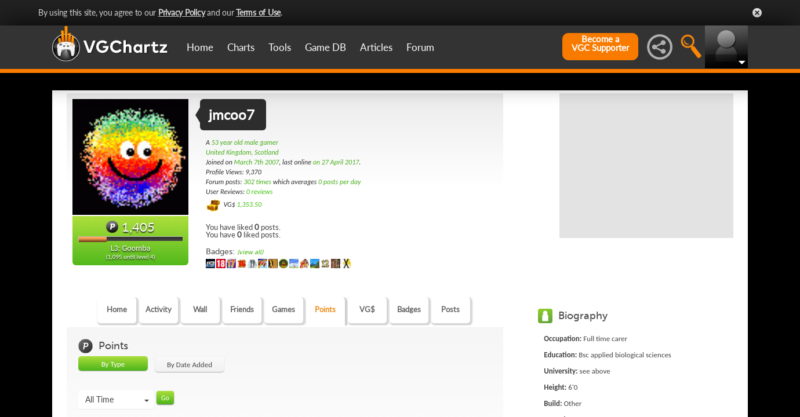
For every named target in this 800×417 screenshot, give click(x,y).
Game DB (325, 47)
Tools (279, 47)
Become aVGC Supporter (600, 43)
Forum (420, 47)
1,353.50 (249, 204)
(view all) (250, 252)
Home (200, 47)
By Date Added (189, 364)
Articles (376, 47)
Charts (240, 47)
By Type (113, 364)
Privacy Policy (181, 12)
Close (757, 12)
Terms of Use (258, 12)
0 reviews (259, 192)
